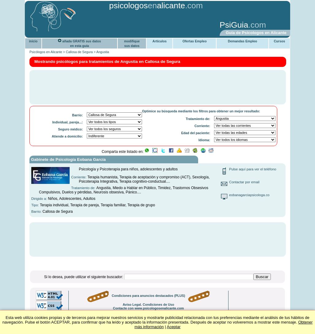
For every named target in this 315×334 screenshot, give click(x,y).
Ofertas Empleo (194, 41)
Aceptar (174, 326)
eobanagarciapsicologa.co (249, 195)
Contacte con (148, 308)
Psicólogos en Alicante (45, 52)
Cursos (279, 41)
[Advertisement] (122, 25)
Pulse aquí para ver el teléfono (252, 169)
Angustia (102, 52)
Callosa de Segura (79, 52)
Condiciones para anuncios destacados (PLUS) (148, 295)
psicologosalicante (147, 5)
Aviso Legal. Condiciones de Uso (148, 304)
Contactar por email (244, 182)
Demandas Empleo (242, 41)
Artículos (159, 41)
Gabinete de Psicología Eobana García (68, 159)
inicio (33, 41)
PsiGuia (234, 24)
